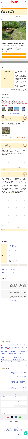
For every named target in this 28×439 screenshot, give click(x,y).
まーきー (6, 117)
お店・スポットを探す (18, 396)
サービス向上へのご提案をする (9, 272)
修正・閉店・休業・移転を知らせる (9, 269)
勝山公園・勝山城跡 (7, 12)
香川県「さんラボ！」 (17, 427)
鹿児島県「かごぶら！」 (18, 429)
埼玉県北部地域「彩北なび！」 (9, 430)
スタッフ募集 (3, 413)
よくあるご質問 (17, 401)
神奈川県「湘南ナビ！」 (10, 428)
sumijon (6, 173)
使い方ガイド (3, 401)
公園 (1, 19)
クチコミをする (20, 54)
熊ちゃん (6, 144)
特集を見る (3, 396)
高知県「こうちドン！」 (18, 430)
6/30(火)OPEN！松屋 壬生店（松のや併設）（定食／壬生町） (13, 344)
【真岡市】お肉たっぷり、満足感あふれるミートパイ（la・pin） (14, 359)
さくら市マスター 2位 (8, 119)
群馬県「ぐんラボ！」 (10, 427)
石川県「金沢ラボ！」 (10, 429)
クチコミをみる (8, 54)
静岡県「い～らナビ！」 (18, 428)
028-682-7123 (5, 14)
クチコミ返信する (5, 139)
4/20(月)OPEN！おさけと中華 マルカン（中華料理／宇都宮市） (13, 351)
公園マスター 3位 (7, 146)
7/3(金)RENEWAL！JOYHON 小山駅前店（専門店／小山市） (13, 357)
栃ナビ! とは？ (13, 394)
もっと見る (24, 365)
